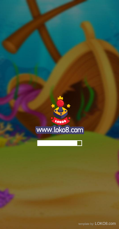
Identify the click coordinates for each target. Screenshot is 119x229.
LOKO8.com (105, 223)
